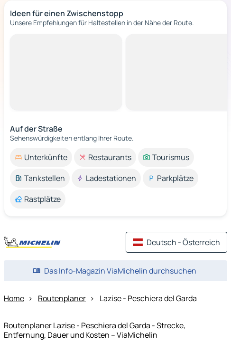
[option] (41, 157)
